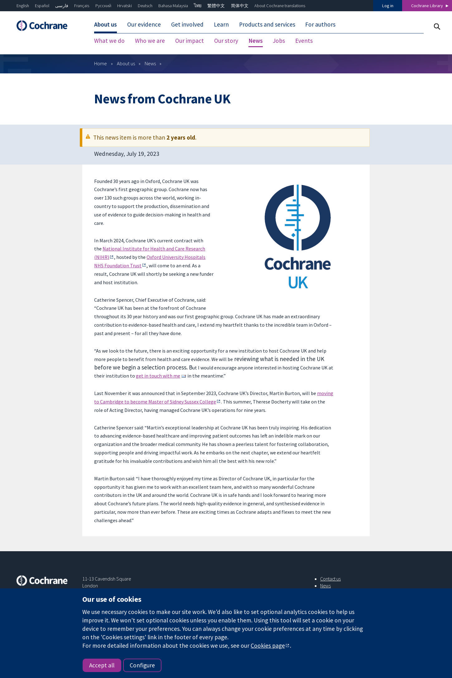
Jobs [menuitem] (279, 40)
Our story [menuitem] (226, 40)
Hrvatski (124, 5)
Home (100, 63)
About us (126, 63)
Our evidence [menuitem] (144, 24)
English (23, 5)
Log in (387, 5)
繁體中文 (216, 5)
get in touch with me (158, 376)
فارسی (61, 5)
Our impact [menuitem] (189, 40)
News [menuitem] (255, 40)
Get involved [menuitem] (187, 24)
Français (81, 5)
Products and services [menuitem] (267, 24)
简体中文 (239, 5)
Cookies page (268, 645)
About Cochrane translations (279, 5)
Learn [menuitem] (221, 24)
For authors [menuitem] (320, 24)
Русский (103, 5)
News (150, 63)
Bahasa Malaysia (173, 5)
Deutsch (145, 5)
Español (42, 5)
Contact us (330, 579)
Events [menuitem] (304, 40)
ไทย (197, 5)
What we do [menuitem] (109, 40)
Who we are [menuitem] (150, 40)
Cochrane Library (427, 5)
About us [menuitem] (105, 24)
